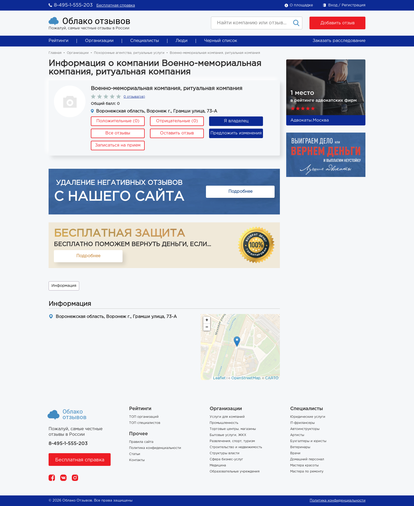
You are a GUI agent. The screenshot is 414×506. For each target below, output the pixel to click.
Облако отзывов (96, 21)
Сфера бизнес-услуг (226, 459)
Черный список (220, 41)
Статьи (134, 454)
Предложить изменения (236, 133)
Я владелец (236, 121)
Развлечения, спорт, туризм (232, 441)
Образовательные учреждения (235, 471)
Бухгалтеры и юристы (308, 441)
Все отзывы (117, 133)
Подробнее (240, 192)
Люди (181, 41)
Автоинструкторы (304, 429)
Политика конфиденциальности (155, 448)
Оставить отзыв (177, 133)
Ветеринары (300, 447)
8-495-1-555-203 (73, 5)
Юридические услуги (307, 416)
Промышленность (224, 422)
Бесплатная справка (115, 5)
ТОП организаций (144, 416)
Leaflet (219, 378)
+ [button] (206, 320)
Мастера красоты (304, 465)
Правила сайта (141, 442)
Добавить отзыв (338, 23)
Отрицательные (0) (177, 121)
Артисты (297, 435)
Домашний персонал (307, 459)
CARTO (272, 378)
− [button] (206, 327)
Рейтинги (58, 41)
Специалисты (144, 41)
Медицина (218, 465)
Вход (332, 5)
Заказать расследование (339, 41)
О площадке (301, 5)
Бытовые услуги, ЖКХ (228, 435)
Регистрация (353, 5)
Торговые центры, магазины (233, 429)
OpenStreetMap (245, 378)
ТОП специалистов (144, 422)
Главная (55, 52)
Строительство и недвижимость (236, 447)
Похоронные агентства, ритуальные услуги (129, 52)
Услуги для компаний (227, 416)
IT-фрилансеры (302, 422)
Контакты (137, 460)
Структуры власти (224, 453)
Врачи (295, 453)
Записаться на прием (117, 145)
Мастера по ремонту (306, 471)
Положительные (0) (117, 121)
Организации (99, 41)
